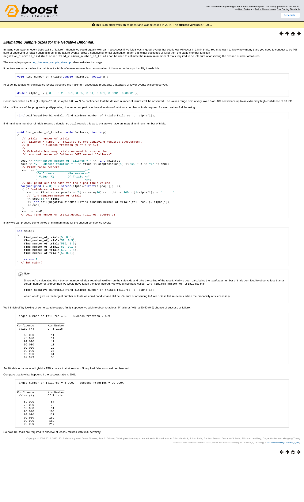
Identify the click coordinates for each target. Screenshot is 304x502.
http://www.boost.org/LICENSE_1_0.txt (283, 486)
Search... (290, 15)
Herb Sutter (244, 9)
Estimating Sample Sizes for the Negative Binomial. (48, 42)
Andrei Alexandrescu (265, 9)
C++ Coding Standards (288, 9)
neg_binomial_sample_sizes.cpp (52, 62)
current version (189, 25)
